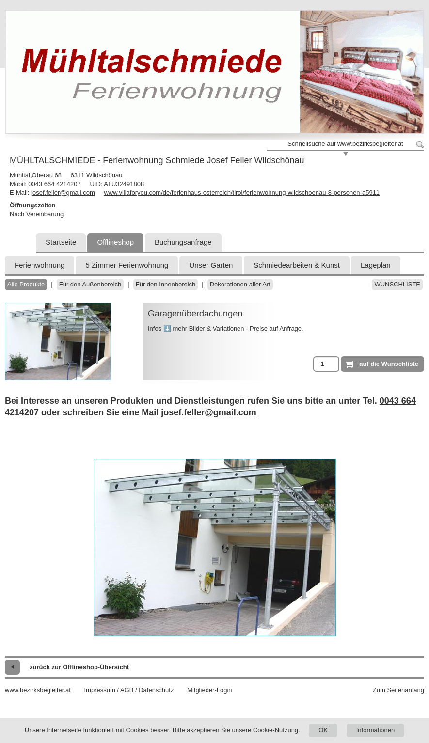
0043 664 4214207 (54, 184)
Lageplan (376, 265)
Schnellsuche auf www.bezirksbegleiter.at (345, 143)
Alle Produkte (26, 284)
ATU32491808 (124, 184)
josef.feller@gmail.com (63, 192)
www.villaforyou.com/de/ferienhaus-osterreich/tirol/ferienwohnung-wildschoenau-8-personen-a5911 (242, 192)
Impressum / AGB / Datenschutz (129, 690)
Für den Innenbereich (166, 284)
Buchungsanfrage (183, 242)
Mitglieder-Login (209, 690)
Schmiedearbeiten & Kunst (297, 265)
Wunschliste (397, 284)
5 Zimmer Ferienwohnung (126, 265)
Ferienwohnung (39, 265)
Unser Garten (211, 265)
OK (323, 730)
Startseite (61, 242)
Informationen (375, 730)
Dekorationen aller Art (240, 284)
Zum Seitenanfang (398, 690)
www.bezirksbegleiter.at (38, 690)
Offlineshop (115, 242)
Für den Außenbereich (90, 284)
